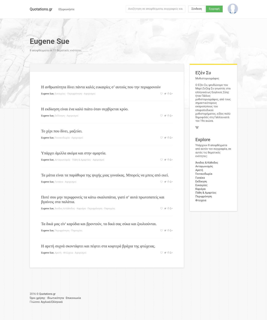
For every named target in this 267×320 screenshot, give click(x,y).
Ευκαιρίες (60, 93)
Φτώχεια (68, 252)
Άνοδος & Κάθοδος (65, 208)
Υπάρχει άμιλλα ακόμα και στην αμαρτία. (73, 153)
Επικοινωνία (73, 298)
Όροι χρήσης (37, 298)
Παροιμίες (109, 208)
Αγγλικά (45, 302)
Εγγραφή (214, 8)
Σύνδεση (196, 8)
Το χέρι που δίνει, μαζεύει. (61, 131)
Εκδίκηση (60, 115)
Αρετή (58, 252)
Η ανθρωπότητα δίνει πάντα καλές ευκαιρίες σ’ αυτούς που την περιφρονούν (101, 87)
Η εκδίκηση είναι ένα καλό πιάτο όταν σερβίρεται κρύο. (84, 109)
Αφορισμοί (89, 93)
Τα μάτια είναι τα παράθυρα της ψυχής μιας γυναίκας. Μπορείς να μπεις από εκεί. (105, 175)
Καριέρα (81, 208)
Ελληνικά (56, 302)
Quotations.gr (41, 9)
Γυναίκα (59, 181)
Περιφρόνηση (74, 93)
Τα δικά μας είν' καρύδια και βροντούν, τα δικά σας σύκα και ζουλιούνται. (99, 224)
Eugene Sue (47, 93)
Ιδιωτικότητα (55, 298)
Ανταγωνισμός (62, 159)
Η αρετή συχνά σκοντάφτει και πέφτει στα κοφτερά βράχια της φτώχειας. (98, 246)
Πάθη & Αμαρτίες (81, 159)
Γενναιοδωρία (62, 137)
